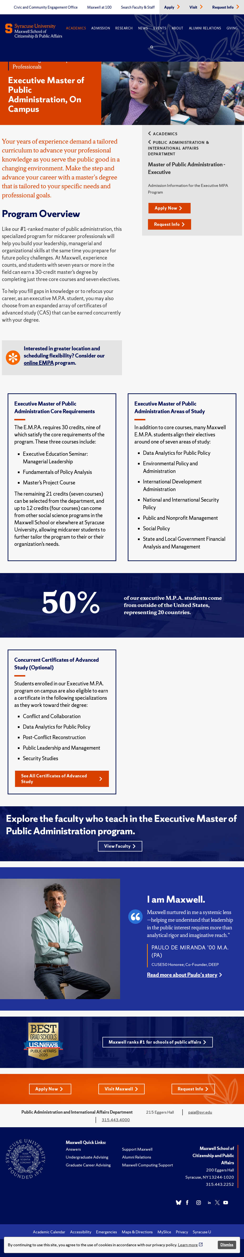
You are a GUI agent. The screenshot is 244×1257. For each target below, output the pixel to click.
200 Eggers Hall (220, 1170)
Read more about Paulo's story (182, 974)
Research (123, 28)
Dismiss (226, 1244)
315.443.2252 (220, 1184)
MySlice (164, 1232)
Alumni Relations (205, 28)
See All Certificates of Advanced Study (61, 778)
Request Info (223, 7)
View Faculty (120, 846)
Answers (73, 1149)
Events (159, 28)
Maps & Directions (137, 1232)
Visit (193, 7)
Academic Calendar (49, 1232)
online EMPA (39, 362)
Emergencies (106, 1232)
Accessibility (80, 1232)
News (143, 28)
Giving (232, 28)
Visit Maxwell (121, 1089)
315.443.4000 (116, 1119)
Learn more (188, 1244)
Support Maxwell (137, 1149)
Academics (76, 28)
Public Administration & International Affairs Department (178, 148)
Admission (100, 28)
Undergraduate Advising (87, 1157)
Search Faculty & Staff (138, 7)
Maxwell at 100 (99, 7)
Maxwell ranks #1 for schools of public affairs (157, 1042)
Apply (169, 7)
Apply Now (168, 208)
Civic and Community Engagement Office (46, 7)
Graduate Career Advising (88, 1165)
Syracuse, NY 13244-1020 (209, 1177)
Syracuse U (202, 1232)
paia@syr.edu (200, 1112)
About (177, 28)
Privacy (182, 1232)
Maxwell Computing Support (147, 1165)
